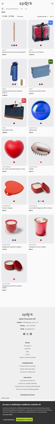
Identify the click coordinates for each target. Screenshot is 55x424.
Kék (4, 16)
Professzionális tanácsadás (27, 366)
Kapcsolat (28, 349)
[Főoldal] (27, 314)
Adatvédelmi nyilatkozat (27, 380)
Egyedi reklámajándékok (27, 369)
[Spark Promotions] (26, 3)
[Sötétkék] (14, 45)
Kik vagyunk (27, 346)
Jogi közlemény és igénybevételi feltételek (27, 386)
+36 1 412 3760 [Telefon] (30, 326)
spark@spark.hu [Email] (30, 329)
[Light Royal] (38, 201)
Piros (11, 16)
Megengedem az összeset (24, 419)
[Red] (43, 201)
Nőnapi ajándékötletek (12, 9)
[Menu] (2, 4)
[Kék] (13, 84)
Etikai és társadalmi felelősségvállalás (27, 389)
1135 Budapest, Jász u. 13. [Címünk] (30, 322)
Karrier (28, 354)
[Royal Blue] (13, 240)
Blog (27, 351)
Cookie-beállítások (9, 419)
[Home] (2, 9)
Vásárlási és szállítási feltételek (27, 383)
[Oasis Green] (41, 201)
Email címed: (5, 398)
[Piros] (16, 45)
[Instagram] (27, 334)
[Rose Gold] (12, 45)
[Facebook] (24, 334)
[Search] (52, 4)
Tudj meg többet (7, 414)
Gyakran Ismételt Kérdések (27, 357)
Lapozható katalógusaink (27, 372)
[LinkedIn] (31, 334)
